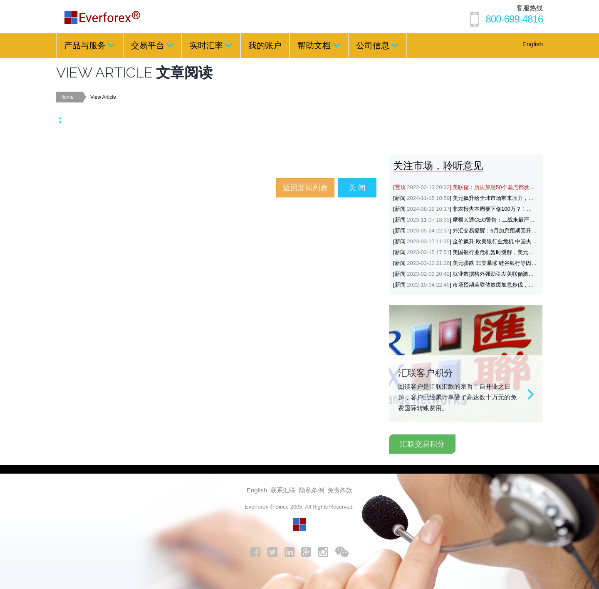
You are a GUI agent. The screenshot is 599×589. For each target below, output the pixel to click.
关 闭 (357, 188)
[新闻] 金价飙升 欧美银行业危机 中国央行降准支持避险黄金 (486, 241)
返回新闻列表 (305, 188)
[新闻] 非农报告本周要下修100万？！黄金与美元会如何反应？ (489, 209)
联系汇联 (282, 490)
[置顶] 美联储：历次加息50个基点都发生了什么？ (474, 187)
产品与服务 (89, 45)
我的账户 (265, 45)
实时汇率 (211, 45)
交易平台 (152, 45)
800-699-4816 (514, 19)
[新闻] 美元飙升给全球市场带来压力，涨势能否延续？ (479, 198)
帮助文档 (318, 45)
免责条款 (339, 490)
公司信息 (377, 45)
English (532, 43)
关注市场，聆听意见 (438, 166)
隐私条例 (311, 490)
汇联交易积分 (422, 444)
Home (67, 97)
